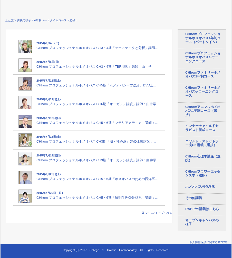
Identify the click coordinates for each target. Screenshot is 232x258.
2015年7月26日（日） (50, 192)
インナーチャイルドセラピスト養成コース (202, 128)
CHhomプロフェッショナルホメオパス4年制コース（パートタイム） (202, 38)
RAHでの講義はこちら (202, 209)
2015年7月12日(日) (48, 118)
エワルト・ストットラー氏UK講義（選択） (202, 143)
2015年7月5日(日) (47, 61)
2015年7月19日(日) (48, 155)
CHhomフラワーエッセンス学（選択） (202, 173)
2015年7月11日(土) (48, 80)
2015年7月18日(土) (48, 136)
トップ (9, 20)
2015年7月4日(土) (47, 43)
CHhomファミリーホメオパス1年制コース (202, 74)
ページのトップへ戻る (157, 212)
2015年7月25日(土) (48, 174)
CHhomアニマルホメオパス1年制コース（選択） (202, 111)
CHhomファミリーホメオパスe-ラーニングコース (202, 91)
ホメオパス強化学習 (200, 186)
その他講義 (193, 198)
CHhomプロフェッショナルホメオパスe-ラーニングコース (202, 57)
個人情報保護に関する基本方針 (209, 242)
